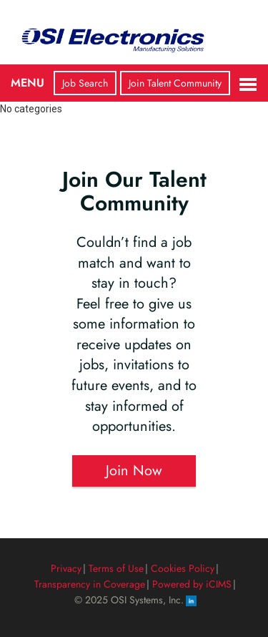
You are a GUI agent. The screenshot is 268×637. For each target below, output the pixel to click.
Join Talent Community (175, 83)
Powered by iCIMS (192, 584)
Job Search (85, 83)
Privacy (66, 568)
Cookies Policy (182, 568)
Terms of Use (116, 568)
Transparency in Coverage (89, 584)
